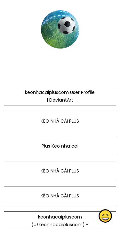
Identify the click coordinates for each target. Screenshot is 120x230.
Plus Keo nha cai (60, 146)
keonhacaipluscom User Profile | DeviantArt (60, 96)
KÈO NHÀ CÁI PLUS (60, 121)
